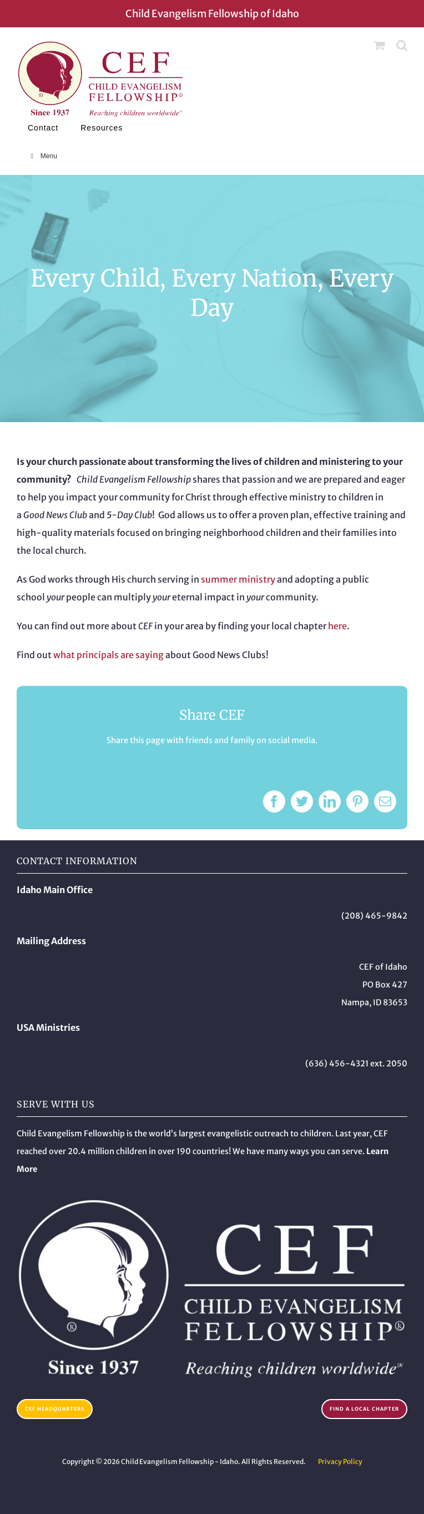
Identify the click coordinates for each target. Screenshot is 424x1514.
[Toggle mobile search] (401, 45)
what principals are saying (108, 654)
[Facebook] (274, 801)
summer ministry (238, 579)
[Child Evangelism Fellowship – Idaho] (212, 1201)
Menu (42, 156)
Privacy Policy (340, 1461)
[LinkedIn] (330, 801)
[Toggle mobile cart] (379, 45)
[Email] (385, 801)
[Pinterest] (357, 801)
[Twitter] (302, 801)
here (337, 625)
